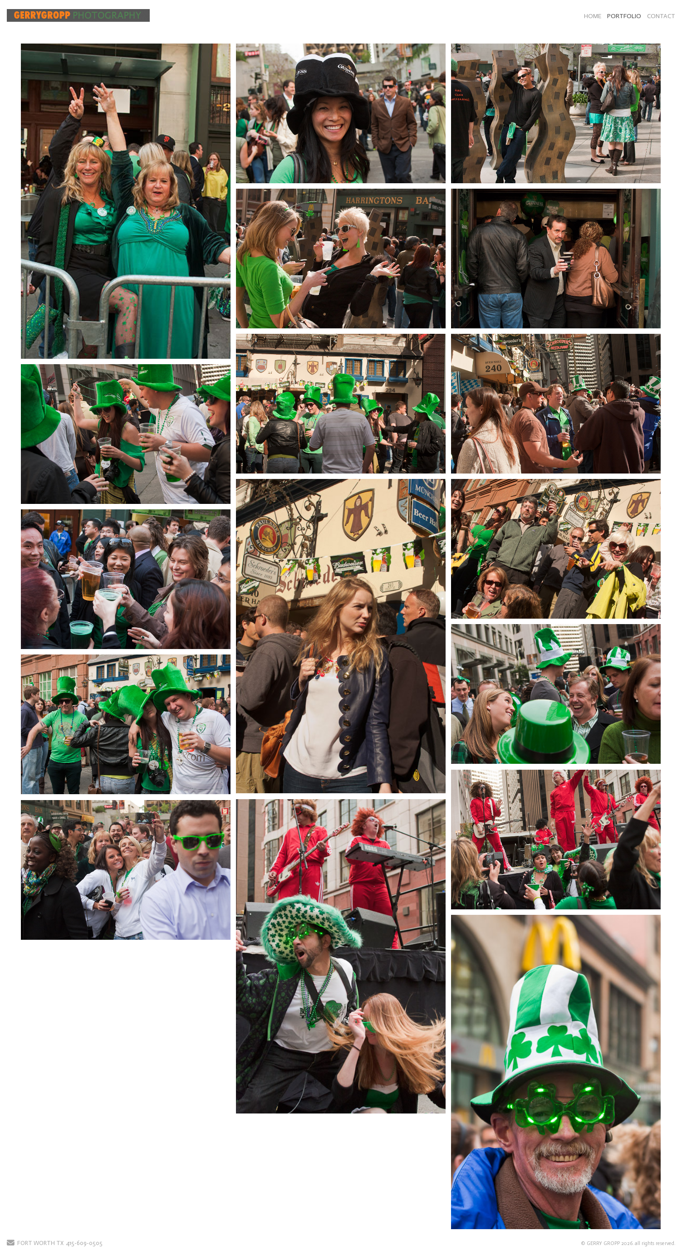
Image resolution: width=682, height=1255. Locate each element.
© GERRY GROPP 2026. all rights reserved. (628, 1243)
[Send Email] (11, 1243)
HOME (592, 16)
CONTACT (661, 16)
